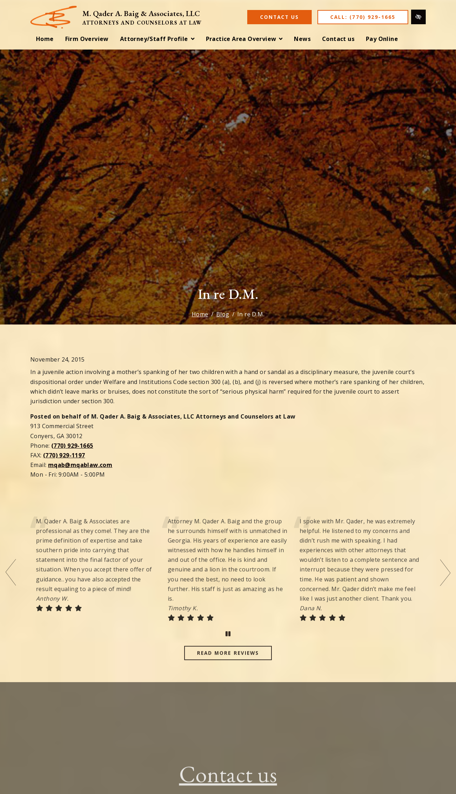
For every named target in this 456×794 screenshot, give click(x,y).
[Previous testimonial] (10, 583)
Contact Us (279, 17)
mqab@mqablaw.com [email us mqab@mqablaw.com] (80, 465)
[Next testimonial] (445, 583)
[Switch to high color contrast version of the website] (418, 17)
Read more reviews (228, 663)
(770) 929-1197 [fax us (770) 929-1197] (64, 455)
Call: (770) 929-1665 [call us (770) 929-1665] (362, 17)
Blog (222, 314)
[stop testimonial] (228, 644)
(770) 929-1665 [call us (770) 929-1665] (72, 446)
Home (200, 314)
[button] (157, 39)
